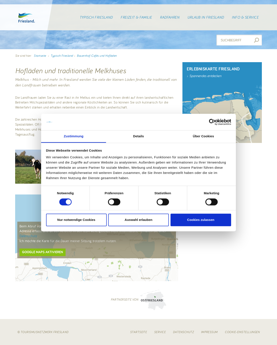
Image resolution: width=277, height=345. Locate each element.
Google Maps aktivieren (42, 252)
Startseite (40, 56)
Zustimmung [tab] (74, 136)
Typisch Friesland (96, 17)
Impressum (209, 332)
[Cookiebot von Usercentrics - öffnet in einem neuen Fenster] (212, 122)
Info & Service (245, 17)
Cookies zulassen (200, 220)
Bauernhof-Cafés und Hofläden (97, 56)
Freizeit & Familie (136, 17)
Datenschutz (28, 236)
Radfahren (169, 17)
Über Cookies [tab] (203, 136)
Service (160, 332)
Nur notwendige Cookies (76, 220)
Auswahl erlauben (138, 220)
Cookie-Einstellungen (242, 332)
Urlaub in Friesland (205, 17)
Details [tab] (138, 136)
